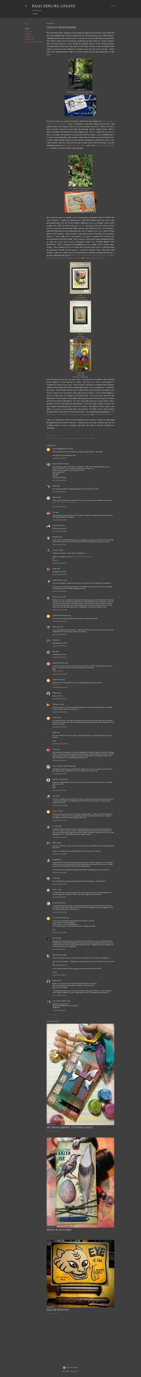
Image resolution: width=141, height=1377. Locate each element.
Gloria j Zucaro (57, 597)
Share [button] (27, 24)
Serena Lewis (57, 903)
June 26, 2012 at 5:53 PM (59, 458)
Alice (54, 796)
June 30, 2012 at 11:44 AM (60, 884)
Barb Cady (56, 627)
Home (35, 14)
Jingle (55, 569)
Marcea (55, 497)
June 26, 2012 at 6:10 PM (60, 480)
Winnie (55, 717)
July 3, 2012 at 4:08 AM (59, 975)
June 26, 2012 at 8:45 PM (60, 520)
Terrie (54, 878)
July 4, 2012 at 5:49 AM (59, 995)
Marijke (55, 693)
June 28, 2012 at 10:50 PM (60, 805)
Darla (54, 732)
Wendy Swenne (58, 955)
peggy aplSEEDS (58, 663)
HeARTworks (57, 680)
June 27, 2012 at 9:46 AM (60, 621)
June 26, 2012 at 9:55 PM (59, 531)
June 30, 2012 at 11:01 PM (60, 932)
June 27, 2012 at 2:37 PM (60, 657)
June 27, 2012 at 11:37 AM (60, 646)
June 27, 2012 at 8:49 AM (60, 610)
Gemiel (55, 938)
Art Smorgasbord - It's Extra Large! (70, 1127)
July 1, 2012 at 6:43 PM (59, 949)
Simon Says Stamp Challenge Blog (64, 502)
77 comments (55, 1233)
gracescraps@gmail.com (61, 449)
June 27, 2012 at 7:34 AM (60, 574)
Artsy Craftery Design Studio (62, 766)
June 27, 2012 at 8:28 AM (60, 591)
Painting (28, 34)
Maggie (55, 859)
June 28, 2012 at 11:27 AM (60, 760)
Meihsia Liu (56, 704)
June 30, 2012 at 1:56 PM (59, 897)
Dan (54, 512)
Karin (54, 640)
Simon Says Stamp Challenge (80, 557)
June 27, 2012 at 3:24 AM (60, 563)
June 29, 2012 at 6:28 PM (60, 854)
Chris (54, 749)
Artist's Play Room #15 (102, 414)
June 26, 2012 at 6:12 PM (59, 491)
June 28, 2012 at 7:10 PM (60, 790)
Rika (54, 651)
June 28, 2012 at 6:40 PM (60, 773)
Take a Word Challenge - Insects (67, 258)
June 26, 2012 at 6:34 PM (60, 506)
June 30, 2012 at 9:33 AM (60, 872)
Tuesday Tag (29, 39)
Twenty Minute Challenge (34, 42)
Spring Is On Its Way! (59, 1229)
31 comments (55, 1313)
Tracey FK (56, 811)
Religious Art (29, 37)
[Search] (113, 6)
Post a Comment (52, 1015)
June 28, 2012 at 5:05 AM (60, 698)
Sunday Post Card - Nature (75, 145)
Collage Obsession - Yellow (94, 258)
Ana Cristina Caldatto (60, 1001)
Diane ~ (55, 889)
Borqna (55, 980)
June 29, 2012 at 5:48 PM (60, 837)
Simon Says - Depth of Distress (84, 255)
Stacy (54, 486)
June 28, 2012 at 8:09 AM (60, 712)
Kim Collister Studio (59, 918)
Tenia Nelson (57, 525)
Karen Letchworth (59, 464)
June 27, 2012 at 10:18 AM (60, 634)
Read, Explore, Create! (53, 6)
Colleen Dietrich (58, 580)
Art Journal (28, 31)
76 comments (55, 1131)
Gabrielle (55, 537)
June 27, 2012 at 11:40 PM (60, 674)
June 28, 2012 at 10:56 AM (60, 743)
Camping (81, 226)
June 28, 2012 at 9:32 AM (60, 727)
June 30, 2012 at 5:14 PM (60, 912)
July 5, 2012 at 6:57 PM (59, 1010)
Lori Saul (55, 826)
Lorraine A (56, 550)
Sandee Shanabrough (60, 615)
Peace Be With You (58, 1309)
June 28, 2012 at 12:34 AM (60, 687)
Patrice (55, 843)
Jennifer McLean (58, 779)
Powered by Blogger (70, 1367)
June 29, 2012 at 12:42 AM (60, 820)
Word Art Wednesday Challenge (78, 414)
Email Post (54, 435)
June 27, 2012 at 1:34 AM (59, 544)
